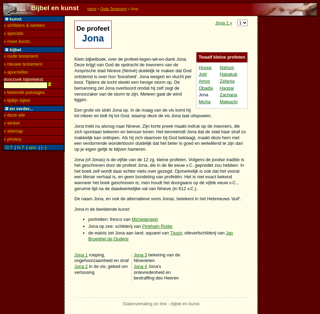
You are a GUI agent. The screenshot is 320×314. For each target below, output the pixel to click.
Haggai (227, 88)
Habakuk (229, 74)
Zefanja (227, 81)
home (91, 9)
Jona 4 (140, 266)
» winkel (11, 124)
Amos (204, 81)
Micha (204, 101)
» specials (13, 33)
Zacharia (228, 94)
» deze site (14, 116)
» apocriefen (15, 72)
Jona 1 (81, 254)
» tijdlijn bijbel (16, 101)
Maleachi (229, 101)
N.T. (21, 148)
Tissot (176, 233)
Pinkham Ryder (157, 226)
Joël (203, 74)
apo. (33, 148)
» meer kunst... (18, 41)
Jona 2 (81, 266)
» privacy (12, 140)
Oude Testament (113, 9)
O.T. (9, 148)
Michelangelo (145, 219)
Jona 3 (140, 254)
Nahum (227, 67)
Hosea (205, 67)
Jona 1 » (223, 22)
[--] (43, 148)
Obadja (206, 88)
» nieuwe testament (22, 64)
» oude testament (20, 56)
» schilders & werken (24, 25)
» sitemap (13, 132)
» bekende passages (24, 93)
